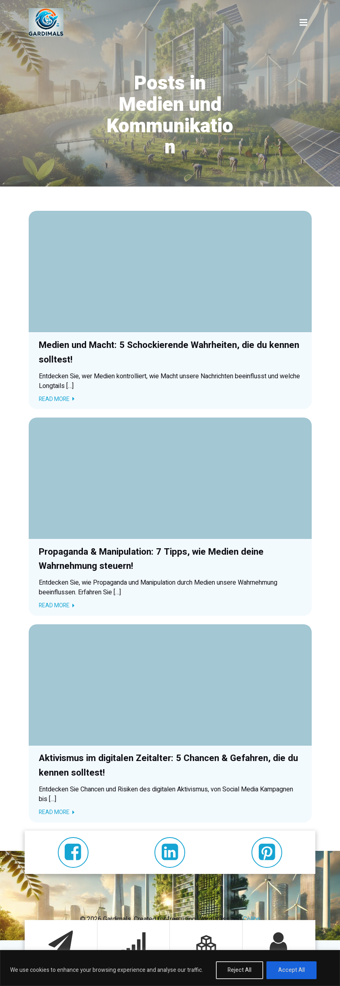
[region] (170, 968)
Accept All (291, 970)
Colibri (251, 919)
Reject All (239, 970)
